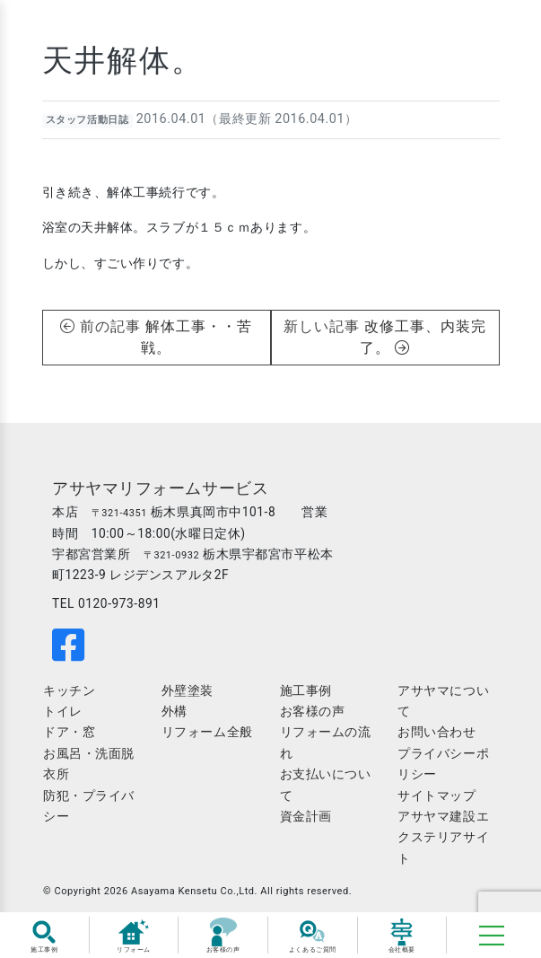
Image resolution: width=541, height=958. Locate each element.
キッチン (69, 690)
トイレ (63, 711)
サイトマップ (436, 795)
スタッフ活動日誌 (87, 120)
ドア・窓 (69, 732)
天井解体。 (123, 60)
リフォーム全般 (207, 732)
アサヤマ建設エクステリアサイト (443, 837)
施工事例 (306, 690)
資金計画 (306, 816)
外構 (174, 711)
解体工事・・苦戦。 (196, 337)
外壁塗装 (187, 690)
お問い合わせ (436, 732)
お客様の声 (312, 711)
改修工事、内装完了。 (423, 337)
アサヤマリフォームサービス (160, 488)
